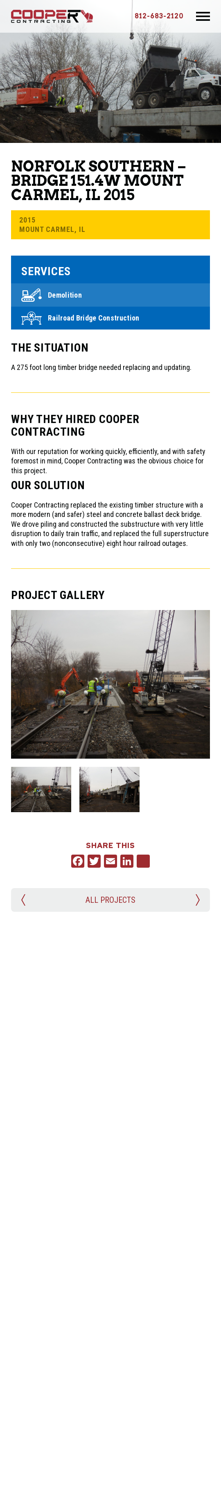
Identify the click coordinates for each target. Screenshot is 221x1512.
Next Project (197, 900)
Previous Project (24, 900)
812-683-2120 (159, 16)
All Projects (110, 900)
